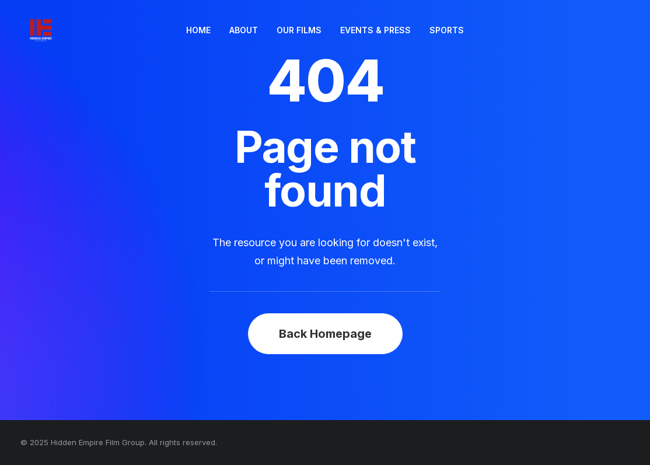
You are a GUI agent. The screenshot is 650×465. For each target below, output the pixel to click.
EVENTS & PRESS (375, 30)
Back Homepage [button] (325, 334)
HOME (198, 30)
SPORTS (446, 30)
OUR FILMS (299, 30)
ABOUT (243, 30)
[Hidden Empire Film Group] (35, 30)
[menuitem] (198, 30)
